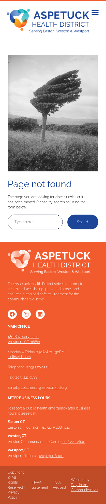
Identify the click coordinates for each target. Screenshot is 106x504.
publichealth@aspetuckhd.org (42, 387)
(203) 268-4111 (58, 427)
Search (83, 221)
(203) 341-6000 (51, 456)
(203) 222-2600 (73, 442)
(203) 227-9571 (37, 367)
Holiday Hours (19, 357)
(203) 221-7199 (26, 377)
